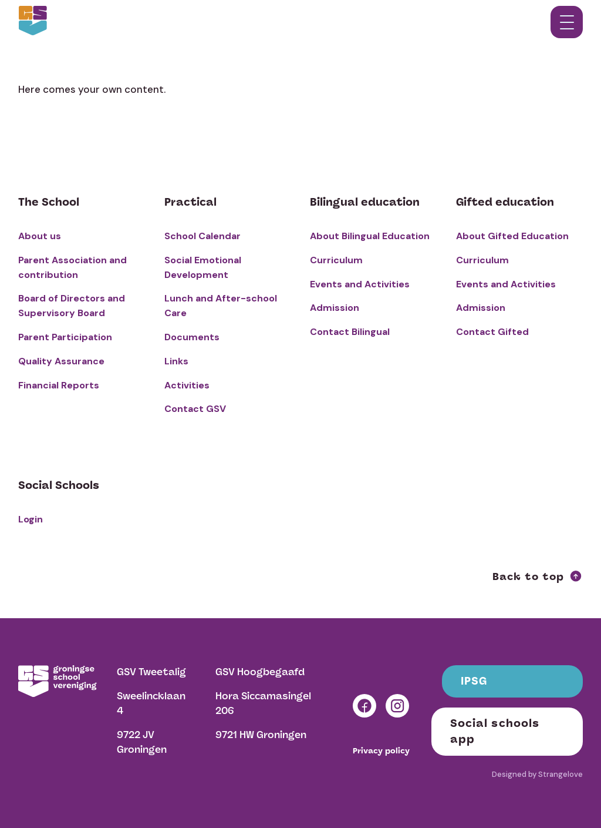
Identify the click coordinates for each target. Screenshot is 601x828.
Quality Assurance (61, 361)
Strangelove (560, 774)
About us (39, 236)
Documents (192, 337)
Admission (334, 307)
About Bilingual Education (370, 236)
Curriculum (336, 260)
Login (30, 519)
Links (176, 361)
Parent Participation (65, 337)
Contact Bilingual (350, 332)
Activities (187, 385)
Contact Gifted (492, 332)
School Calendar (202, 236)
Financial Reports (58, 385)
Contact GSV (195, 409)
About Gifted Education (512, 236)
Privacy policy (381, 751)
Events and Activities (360, 284)
